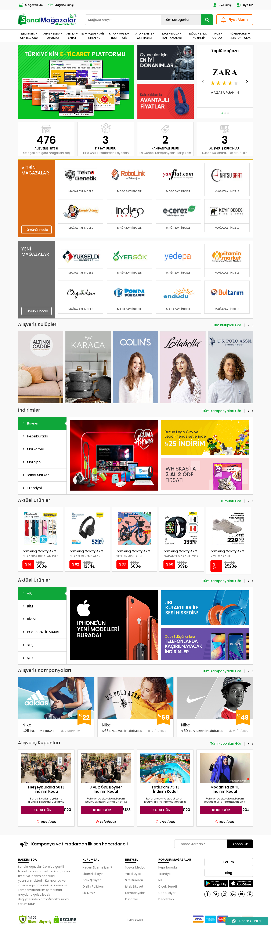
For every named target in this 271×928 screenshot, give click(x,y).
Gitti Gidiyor (167, 893)
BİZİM (28, 619)
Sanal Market (35, 475)
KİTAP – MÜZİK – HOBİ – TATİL (119, 35)
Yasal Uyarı (133, 874)
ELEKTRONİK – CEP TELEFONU (29, 35)
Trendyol (31, 487)
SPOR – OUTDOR (217, 35)
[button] (74, 113)
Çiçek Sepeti (167, 886)
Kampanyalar (135, 893)
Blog (228, 873)
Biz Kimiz (89, 893)
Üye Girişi (221, 5)
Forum (228, 862)
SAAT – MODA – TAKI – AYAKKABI (171, 35)
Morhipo (31, 462)
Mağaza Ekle (30, 5)
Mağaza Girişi (60, 5)
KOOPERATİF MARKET (41, 632)
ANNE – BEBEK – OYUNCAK (52, 35)
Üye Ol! (244, 5)
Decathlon (166, 899)
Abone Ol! (240, 844)
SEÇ (27, 645)
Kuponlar (131, 899)
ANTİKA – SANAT (72, 35)
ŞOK (27, 658)
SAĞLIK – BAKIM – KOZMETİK (198, 35)
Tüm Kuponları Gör (225, 744)
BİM (27, 606)
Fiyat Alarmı (234, 19)
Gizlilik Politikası (93, 886)
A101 (27, 593)
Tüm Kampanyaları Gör (221, 411)
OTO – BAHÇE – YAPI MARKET (145, 35)
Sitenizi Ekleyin (93, 874)
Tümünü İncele (36, 229)
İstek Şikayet (92, 880)
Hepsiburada (34, 436)
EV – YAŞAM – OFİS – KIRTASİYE (93, 35)
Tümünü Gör (230, 501)
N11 (160, 880)
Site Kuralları (134, 880)
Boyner (30, 423)
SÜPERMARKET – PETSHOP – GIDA (240, 35)
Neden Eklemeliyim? (97, 867)
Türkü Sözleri (135, 919)
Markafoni (32, 449)
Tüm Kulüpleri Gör (226, 325)
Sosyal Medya (135, 867)
